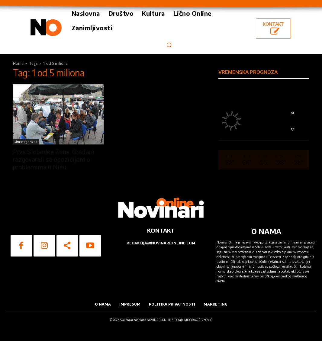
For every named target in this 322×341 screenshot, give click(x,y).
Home (18, 63)
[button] (169, 44)
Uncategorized (26, 142)
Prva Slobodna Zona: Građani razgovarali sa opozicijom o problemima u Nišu (53, 159)
